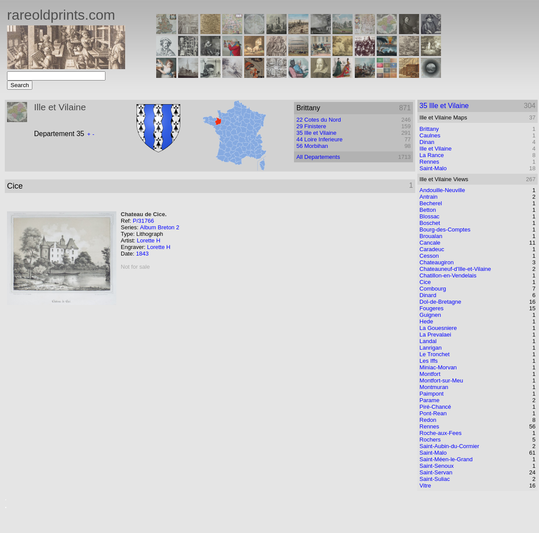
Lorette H (148, 240)
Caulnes (430, 135)
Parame (430, 400)
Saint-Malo (433, 168)
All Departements (318, 157)
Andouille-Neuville (442, 190)
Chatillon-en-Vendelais (448, 275)
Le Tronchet (435, 354)
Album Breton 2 (159, 227)
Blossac (430, 216)
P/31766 (143, 220)
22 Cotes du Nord (318, 119)
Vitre (425, 485)
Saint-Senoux (437, 466)
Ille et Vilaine (436, 148)
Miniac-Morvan (438, 367)
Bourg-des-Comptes (445, 229)
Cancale (430, 242)
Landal (428, 341)
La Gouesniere (438, 328)
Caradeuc (432, 249)
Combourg (433, 288)
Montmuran (434, 387)
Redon (428, 420)
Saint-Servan (436, 472)
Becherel (431, 203)
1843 (142, 253)
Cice (425, 282)
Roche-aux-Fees (441, 433)
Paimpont (432, 393)
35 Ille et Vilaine (316, 133)
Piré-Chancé (435, 406)
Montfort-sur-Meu (441, 380)
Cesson (429, 255)
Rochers (430, 439)
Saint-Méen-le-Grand (446, 459)
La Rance (432, 155)
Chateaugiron (437, 262)
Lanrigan (431, 347)
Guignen (430, 315)
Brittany (429, 129)
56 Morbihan (312, 146)
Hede (426, 321)
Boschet (430, 223)
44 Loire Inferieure (319, 139)
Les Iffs (429, 361)
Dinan (427, 142)
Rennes (429, 161)
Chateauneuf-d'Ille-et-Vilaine (455, 269)
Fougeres (432, 308)
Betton (428, 210)
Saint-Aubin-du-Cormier (450, 446)
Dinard (428, 295)
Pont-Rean (433, 413)
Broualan (431, 236)
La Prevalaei (435, 334)
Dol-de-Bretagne (440, 301)
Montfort (430, 374)
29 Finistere (311, 126)
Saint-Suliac (435, 479)
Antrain (429, 196)
